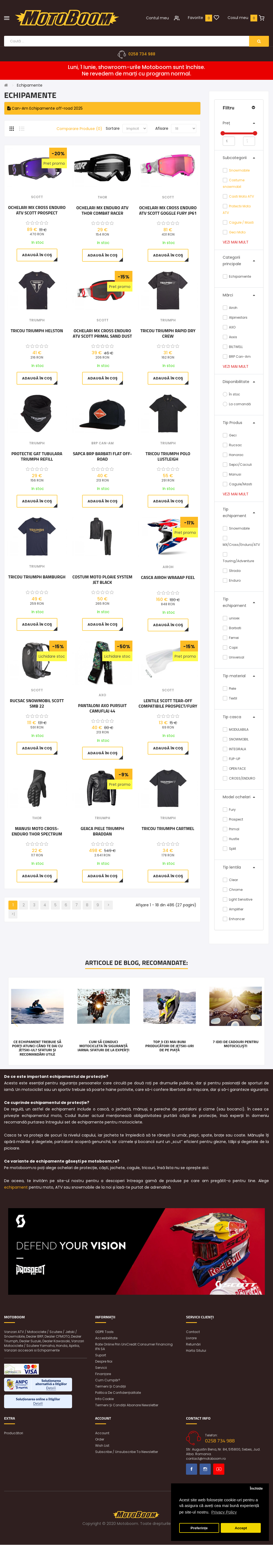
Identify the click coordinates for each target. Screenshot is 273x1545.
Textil (230, 698)
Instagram (205, 1469)
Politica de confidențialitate (118, 1393)
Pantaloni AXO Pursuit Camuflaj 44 (102, 708)
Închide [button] (256, 1488)
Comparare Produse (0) (79, 129)
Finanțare (103, 1374)
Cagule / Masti (241, 222)
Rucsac (232, 445)
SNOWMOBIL (236, 739)
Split (229, 848)
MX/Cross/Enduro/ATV (239, 541)
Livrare (191, 1338)
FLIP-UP (231, 758)
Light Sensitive (237, 899)
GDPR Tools (104, 1332)
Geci (230, 435)
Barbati (232, 628)
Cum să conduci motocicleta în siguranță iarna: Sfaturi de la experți (103, 1046)
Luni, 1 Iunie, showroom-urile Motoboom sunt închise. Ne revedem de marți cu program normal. (136, 70)
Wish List (102, 1445)
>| (13, 914)
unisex (231, 618)
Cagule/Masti (237, 484)
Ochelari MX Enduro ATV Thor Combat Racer (102, 210)
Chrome (233, 889)
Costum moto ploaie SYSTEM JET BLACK (102, 579)
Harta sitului (196, 1350)
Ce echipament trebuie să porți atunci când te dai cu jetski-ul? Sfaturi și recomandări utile (37, 1048)
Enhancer (234, 919)
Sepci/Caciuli (237, 464)
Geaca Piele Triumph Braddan (102, 831)
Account (102, 1433)
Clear (230, 880)
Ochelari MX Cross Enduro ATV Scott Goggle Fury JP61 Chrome (168, 210)
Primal (231, 829)
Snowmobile (239, 170)
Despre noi (103, 1361)
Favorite (195, 17)
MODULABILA (236, 729)
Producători (13, 1433)
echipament (16, 1187)
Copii (230, 647)
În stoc (231, 394)
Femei (231, 637)
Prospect (233, 819)
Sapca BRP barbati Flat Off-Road (102, 456)
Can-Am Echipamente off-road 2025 (45, 108)
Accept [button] (241, 1528)
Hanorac (233, 454)
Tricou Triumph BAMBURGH (37, 577)
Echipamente (29, 85)
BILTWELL (233, 346)
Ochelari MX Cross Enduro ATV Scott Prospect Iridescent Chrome (37, 210)
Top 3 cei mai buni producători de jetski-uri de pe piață (169, 1046)
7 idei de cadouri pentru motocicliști (235, 1044)
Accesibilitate (106, 1338)
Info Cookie (104, 1399)
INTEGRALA (234, 749)
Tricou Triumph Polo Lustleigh (167, 456)
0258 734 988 (141, 54)
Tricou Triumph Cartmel (168, 829)
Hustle (231, 839)
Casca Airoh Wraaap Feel (168, 578)
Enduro (232, 580)
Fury (229, 809)
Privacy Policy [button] (224, 1512)
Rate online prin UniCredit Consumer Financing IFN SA (134, 1346)
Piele (229, 688)
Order (99, 1439)
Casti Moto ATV (241, 196)
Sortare (113, 128)
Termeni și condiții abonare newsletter (126, 1405)
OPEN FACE (234, 768)
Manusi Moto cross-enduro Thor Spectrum (37, 831)
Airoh (230, 307)
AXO (229, 327)
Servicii (101, 1368)
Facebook (191, 1469)
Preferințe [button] (199, 1528)
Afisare (161, 128)
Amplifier (233, 909)
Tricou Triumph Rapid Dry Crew (168, 333)
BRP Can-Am (237, 356)
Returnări (193, 1344)
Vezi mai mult (236, 242)
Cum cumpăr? (107, 1380)
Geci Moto (237, 232)
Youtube (218, 1469)
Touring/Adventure (238, 557)
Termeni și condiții (110, 1386)
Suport (100, 1355)
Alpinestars (235, 317)
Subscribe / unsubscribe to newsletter (126, 1452)
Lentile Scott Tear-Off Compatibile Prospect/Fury (167, 703)
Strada (232, 570)
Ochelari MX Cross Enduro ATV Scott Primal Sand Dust (102, 333)
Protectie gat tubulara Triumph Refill (36, 456)
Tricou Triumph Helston (37, 331)
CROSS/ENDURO (239, 778)
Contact (193, 1332)
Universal (233, 657)
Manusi (232, 474)
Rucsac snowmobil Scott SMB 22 (37, 703)
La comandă (237, 404)
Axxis (230, 337)
